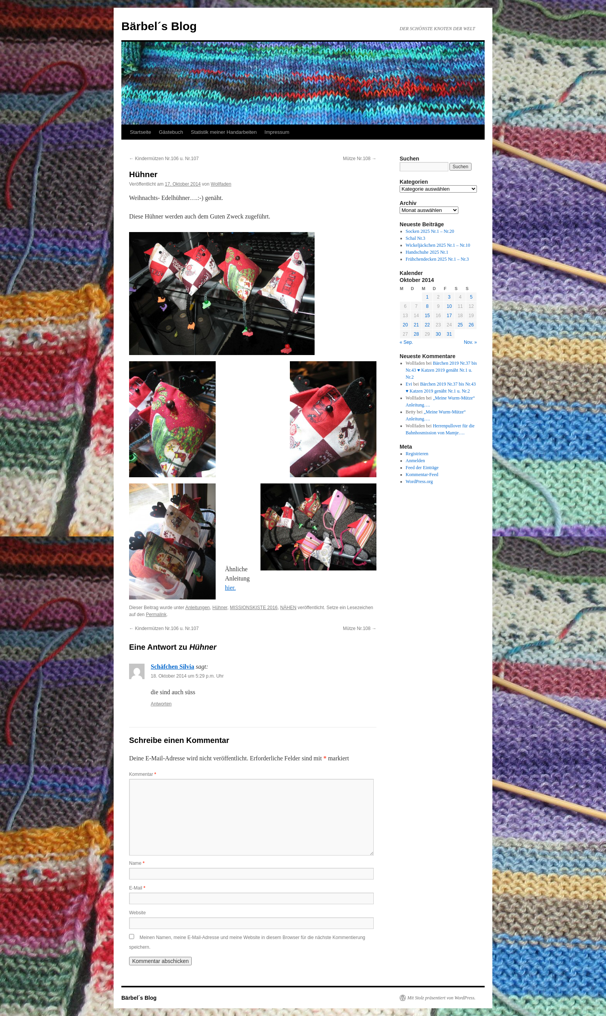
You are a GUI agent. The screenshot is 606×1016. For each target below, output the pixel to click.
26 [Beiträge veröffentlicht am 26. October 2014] (471, 325)
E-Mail (137, 888)
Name (137, 863)
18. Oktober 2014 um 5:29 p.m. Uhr (187, 676)
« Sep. (406, 342)
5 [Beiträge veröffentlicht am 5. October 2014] (471, 297)
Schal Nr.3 (416, 238)
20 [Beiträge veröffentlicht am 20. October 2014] (405, 325)
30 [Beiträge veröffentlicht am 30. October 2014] (438, 334)
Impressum (276, 132)
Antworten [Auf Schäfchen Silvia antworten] (161, 704)
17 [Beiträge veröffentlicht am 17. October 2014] (449, 315)
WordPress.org (419, 481)
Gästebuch (171, 132)
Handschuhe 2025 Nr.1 (427, 252)
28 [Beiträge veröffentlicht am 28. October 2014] (416, 334)
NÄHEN (288, 607)
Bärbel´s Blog (159, 26)
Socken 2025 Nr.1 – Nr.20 (430, 231)
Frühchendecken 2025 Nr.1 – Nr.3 (437, 259)
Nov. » (470, 342)
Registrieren (417, 453)
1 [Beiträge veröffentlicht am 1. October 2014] (427, 297)
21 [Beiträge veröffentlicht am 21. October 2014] (416, 325)
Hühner (219, 607)
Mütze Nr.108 (359, 158)
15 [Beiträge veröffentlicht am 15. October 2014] (427, 315)
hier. (230, 587)
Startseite (140, 132)
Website (137, 912)
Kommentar (142, 774)
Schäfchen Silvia (172, 666)
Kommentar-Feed (422, 474)
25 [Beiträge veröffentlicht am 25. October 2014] (460, 325)
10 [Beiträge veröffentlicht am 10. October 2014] (449, 306)
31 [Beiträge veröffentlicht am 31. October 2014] (449, 334)
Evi (409, 384)
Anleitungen (197, 607)
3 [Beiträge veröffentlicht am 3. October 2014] (449, 297)
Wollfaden (221, 184)
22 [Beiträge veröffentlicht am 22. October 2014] (427, 325)
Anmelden (415, 460)
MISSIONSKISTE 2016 (253, 607)
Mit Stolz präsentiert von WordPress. (441, 998)
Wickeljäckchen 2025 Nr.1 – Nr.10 (438, 245)
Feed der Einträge (422, 467)
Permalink (156, 614)
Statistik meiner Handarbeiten (224, 132)
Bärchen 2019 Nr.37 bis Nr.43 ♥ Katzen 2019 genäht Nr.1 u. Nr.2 (441, 370)
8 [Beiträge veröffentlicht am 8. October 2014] (427, 306)
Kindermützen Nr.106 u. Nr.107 (164, 158)
